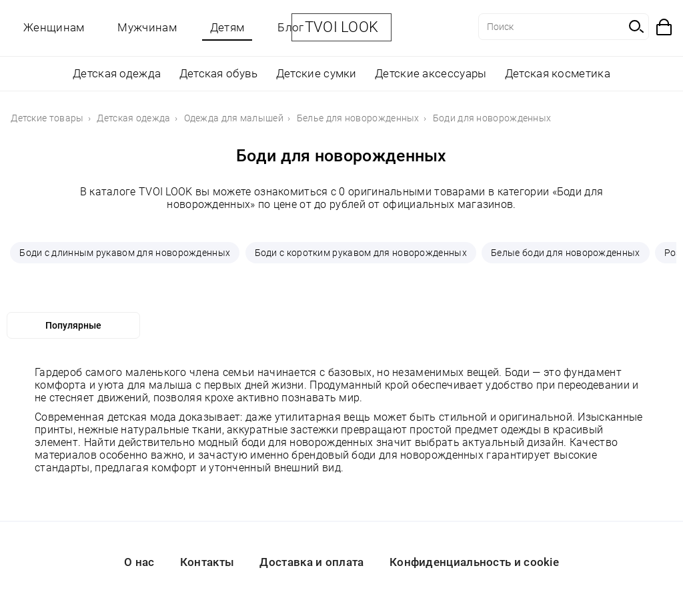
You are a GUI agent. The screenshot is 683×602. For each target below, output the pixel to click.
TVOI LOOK (342, 27)
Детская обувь (218, 73)
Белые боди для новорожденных (565, 252)
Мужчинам (146, 27)
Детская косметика (557, 73)
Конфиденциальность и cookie (474, 562)
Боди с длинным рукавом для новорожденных (124, 252)
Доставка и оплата (311, 562)
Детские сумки (316, 73)
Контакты (207, 562)
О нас (139, 562)
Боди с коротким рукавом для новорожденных (361, 252)
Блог (290, 27)
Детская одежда (117, 73)
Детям (227, 27)
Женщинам (53, 27)
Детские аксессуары (430, 73)
